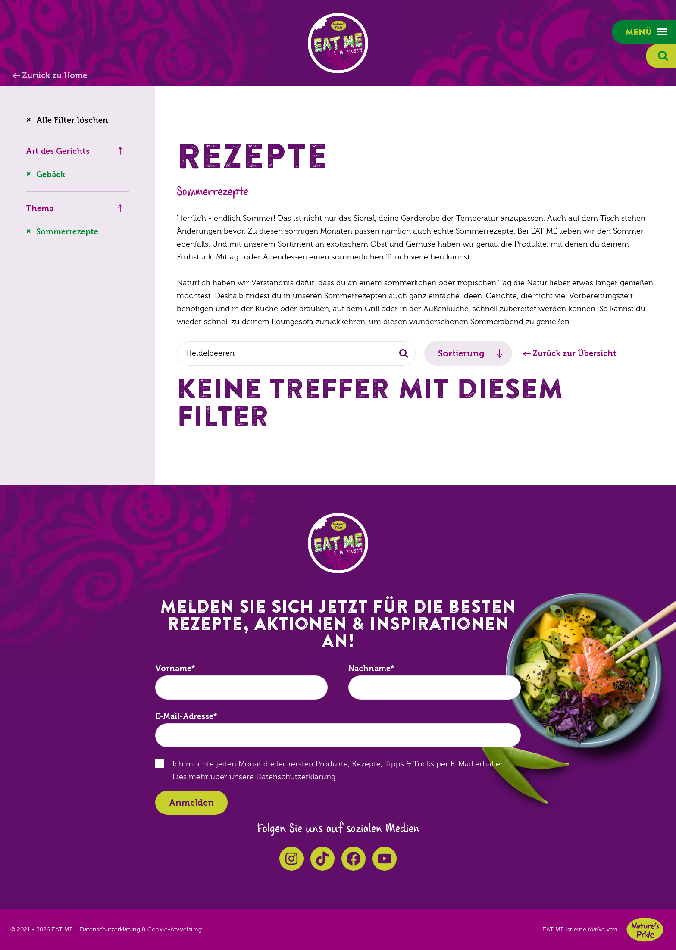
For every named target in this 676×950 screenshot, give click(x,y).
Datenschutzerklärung (295, 776)
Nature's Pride (645, 929)
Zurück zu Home (54, 75)
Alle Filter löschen (72, 120)
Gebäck (50, 174)
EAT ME (338, 43)
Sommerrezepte (67, 232)
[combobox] (296, 353)
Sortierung (461, 353)
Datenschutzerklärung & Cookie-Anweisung (141, 929)
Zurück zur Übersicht (574, 353)
